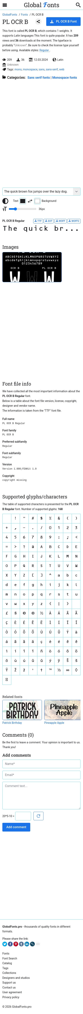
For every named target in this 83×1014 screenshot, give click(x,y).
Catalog (7, 963)
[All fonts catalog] (25, 14)
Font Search (9, 958)
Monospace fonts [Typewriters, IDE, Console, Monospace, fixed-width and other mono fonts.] (64, 77)
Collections (9, 972)
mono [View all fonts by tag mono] (18, 69)
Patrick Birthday (12, 722)
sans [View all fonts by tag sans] (42, 69)
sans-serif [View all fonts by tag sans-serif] (52, 69)
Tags (5, 968)
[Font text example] (38, 191)
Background (45, 201)
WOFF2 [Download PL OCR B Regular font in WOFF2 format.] (74, 220)
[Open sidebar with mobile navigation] (4, 5)
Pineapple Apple (54, 722)
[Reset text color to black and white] (5, 201)
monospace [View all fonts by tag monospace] (30, 69)
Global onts (41, 5)
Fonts (5, 953)
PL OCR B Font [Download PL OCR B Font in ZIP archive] (63, 21)
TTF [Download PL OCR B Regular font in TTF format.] (38, 220)
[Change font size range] (22, 209)
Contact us (9, 987)
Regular (45, 50)
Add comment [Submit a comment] (16, 827)
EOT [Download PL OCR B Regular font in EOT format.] (48, 220)
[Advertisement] (41, 131)
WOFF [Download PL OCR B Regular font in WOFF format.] (60, 220)
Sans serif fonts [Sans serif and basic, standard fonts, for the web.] (38, 77)
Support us (9, 982)
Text (19, 201)
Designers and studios (16, 977)
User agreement (12, 992)
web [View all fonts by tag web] (61, 69)
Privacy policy (10, 997)
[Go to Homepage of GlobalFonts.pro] (10, 14)
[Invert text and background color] (30, 201)
